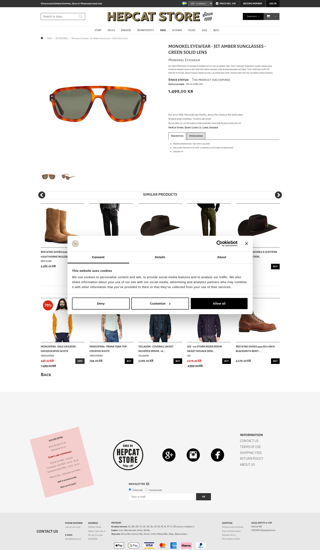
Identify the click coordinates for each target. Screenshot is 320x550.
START (98, 30)
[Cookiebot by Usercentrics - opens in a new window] (219, 243)
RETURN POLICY (251, 444)
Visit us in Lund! (68, 471)
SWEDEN (92, 524)
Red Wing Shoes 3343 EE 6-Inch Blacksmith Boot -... (255, 349)
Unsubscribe (155, 475)
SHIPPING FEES (251, 438)
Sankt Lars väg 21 (97, 516)
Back (46, 375)
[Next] (278, 194)
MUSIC (191, 30)
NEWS (111, 30)
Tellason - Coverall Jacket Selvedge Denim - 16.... (155, 349)
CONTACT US (249, 426)
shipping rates (233, 516)
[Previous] (41, 194)
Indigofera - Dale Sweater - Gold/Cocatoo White (59, 349)
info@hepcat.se (73, 524)
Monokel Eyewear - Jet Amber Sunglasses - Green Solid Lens (100, 38)
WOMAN (177, 30)
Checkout (252, 16)
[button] (268, 16)
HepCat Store (94, 512)
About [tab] (221, 257)
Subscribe (138, 475)
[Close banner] (246, 243)
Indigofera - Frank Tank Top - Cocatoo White (109, 349)
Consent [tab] (98, 257)
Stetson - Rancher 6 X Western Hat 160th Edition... (256, 254)
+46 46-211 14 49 (72, 512)
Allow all (219, 303)
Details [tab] (160, 257)
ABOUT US (247, 450)
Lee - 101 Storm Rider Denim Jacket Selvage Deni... (204, 349)
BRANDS (126, 30)
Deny (101, 303)
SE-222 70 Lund (95, 520)
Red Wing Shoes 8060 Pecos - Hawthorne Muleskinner (59, 254)
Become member (252, 3)
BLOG (216, 30)
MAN (163, 30)
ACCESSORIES (62, 38)
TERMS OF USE (250, 432)
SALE (204, 30)
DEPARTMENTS (145, 30)
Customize (160, 303)
